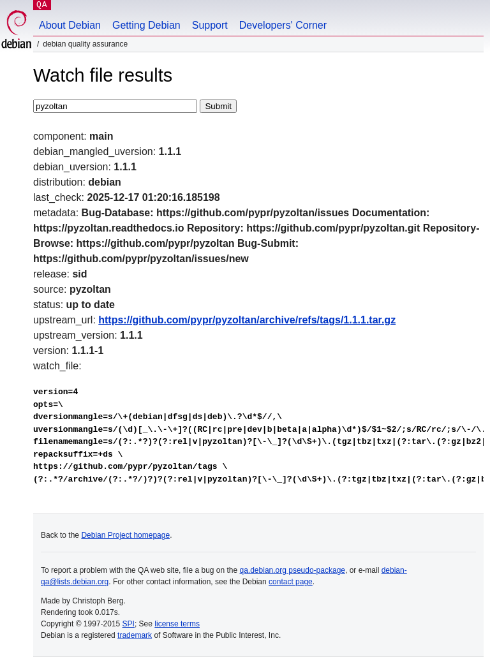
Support (210, 25)
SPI (128, 623)
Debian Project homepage (125, 535)
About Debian (70, 25)
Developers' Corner (283, 25)
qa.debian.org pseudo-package (292, 570)
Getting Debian (146, 25)
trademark (134, 635)
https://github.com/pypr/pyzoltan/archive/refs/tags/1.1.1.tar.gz (247, 319)
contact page (291, 581)
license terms (177, 623)
